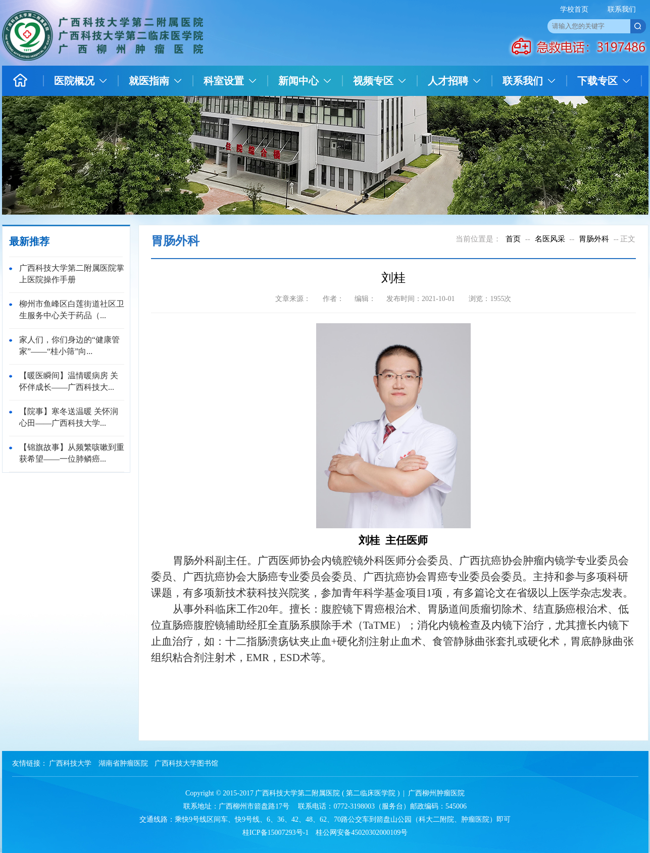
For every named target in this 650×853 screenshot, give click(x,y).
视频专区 (373, 80)
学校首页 (574, 9)
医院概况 (74, 80)
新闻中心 (298, 80)
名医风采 (550, 239)
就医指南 (149, 80)
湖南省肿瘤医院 (123, 763)
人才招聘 (448, 80)
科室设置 (224, 80)
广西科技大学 (70, 763)
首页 (513, 239)
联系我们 (622, 9)
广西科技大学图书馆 (186, 763)
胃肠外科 (594, 239)
